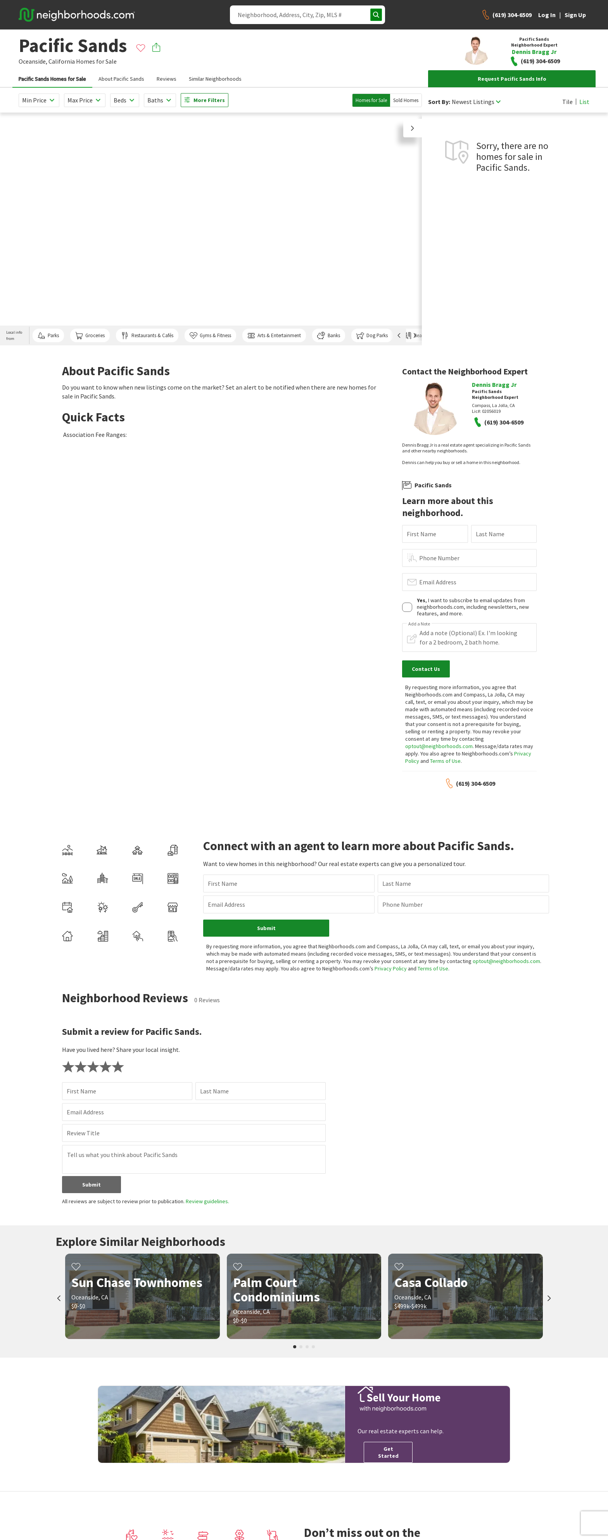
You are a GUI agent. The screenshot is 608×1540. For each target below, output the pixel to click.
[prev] (59, 1299)
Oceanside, (33, 61)
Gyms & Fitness (210, 336)
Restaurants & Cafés (147, 336)
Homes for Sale (371, 100)
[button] (412, 128)
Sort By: (439, 102)
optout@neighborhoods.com (439, 746)
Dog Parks (372, 336)
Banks (328, 336)
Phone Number (439, 558)
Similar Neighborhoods (215, 78)
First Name (421, 534)
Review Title (83, 1133)
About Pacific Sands (121, 78)
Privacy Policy (391, 968)
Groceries (90, 336)
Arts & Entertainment (274, 336)
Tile (567, 102)
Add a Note (419, 624)
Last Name (490, 534)
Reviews (166, 78)
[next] (549, 1299)
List (584, 102)
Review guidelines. (207, 1201)
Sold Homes (405, 100)
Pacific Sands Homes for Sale (52, 78)
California (61, 61)
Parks (48, 336)
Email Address (437, 582)
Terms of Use (445, 760)
